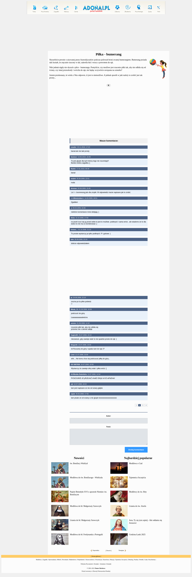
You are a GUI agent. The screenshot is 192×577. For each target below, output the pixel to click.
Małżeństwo (72, 562)
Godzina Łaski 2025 (137, 537)
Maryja (112, 562)
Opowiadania (52, 562)
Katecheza (106, 562)
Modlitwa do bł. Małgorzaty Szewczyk (85, 509)
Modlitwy (39, 562)
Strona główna (96, 559)
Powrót (108, 553)
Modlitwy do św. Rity (138, 494)
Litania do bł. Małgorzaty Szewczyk (84, 523)
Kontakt (109, 566)
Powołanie (65, 562)
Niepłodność (81, 562)
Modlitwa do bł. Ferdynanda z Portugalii (86, 537)
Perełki (141, 562)
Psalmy (136, 562)
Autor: (108, 416)
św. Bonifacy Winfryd (79, 466)
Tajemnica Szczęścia (137, 480)
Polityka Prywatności (87, 566)
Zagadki (45, 562)
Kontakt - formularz (100, 566)
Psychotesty (152, 562)
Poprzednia (95, 553)
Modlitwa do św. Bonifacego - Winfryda (86, 480)
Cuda (145, 562)
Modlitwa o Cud (135, 466)
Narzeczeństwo (90, 562)
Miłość (59, 562)
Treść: (108, 427)
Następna (122, 553)
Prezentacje (98, 562)
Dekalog (130, 562)
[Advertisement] (96, 33)
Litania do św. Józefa (137, 509)
